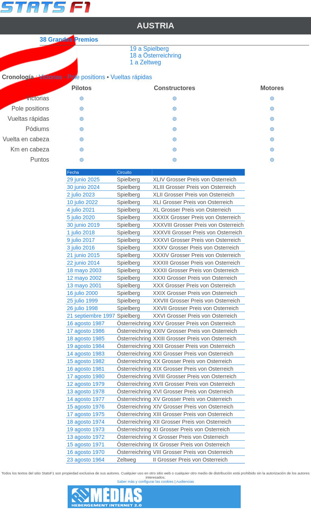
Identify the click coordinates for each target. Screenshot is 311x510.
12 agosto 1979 (85, 384)
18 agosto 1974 (85, 422)
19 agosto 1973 (85, 429)
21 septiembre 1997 (91, 316)
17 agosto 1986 (85, 331)
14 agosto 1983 (85, 354)
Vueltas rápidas (131, 77)
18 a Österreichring (155, 55)
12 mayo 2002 (84, 278)
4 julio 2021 (81, 210)
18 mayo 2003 (84, 270)
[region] (155, 316)
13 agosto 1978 (85, 391)
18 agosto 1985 (85, 338)
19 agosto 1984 (85, 346)
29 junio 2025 (83, 179)
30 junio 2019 (83, 225)
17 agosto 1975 (85, 414)
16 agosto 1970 (85, 452)
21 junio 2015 (83, 255)
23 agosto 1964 (85, 460)
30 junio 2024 (83, 187)
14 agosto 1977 (85, 399)
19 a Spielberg (149, 48)
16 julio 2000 (82, 293)
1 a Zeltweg (145, 62)
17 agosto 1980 (85, 376)
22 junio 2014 (83, 263)
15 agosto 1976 (85, 407)
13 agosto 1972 (85, 437)
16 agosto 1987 (85, 323)
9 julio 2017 (81, 240)
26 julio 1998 (82, 308)
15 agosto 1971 (85, 444)
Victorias (50, 77)
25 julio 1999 (82, 301)
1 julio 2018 (81, 232)
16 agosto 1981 (85, 369)
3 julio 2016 (81, 248)
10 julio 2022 (82, 202)
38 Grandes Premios (69, 39)
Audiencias (185, 481)
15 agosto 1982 (85, 361)
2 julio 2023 (81, 195)
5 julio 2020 (81, 217)
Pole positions (86, 77)
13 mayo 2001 (84, 285)
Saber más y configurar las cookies (145, 481)
